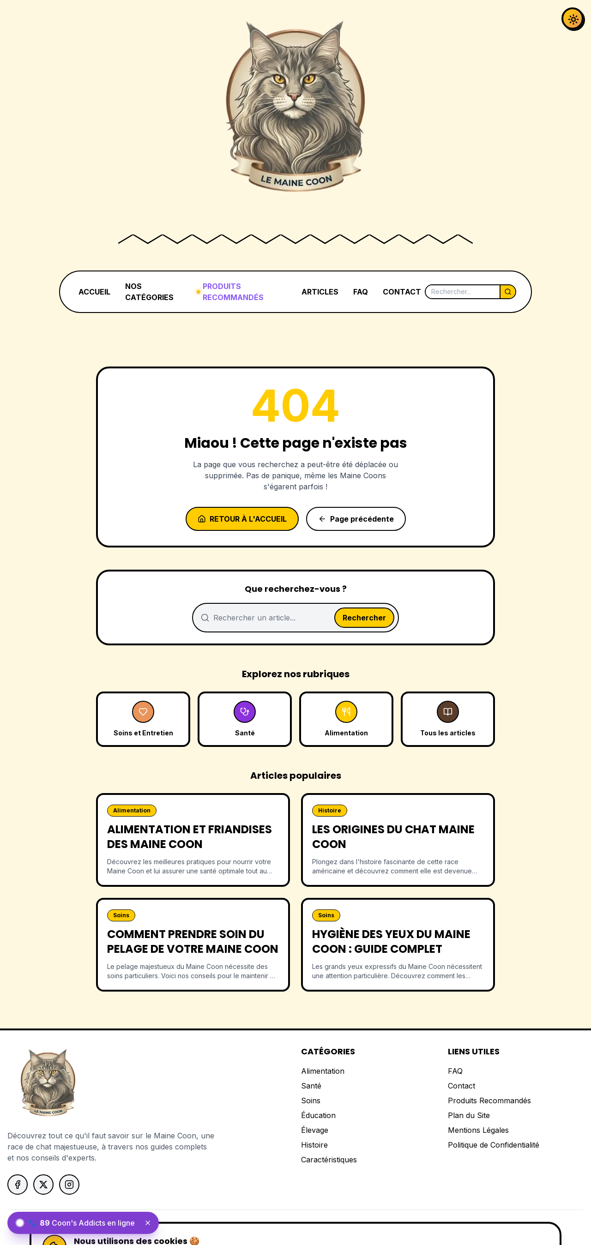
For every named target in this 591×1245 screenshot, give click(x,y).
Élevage (314, 1130)
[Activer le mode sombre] (572, 18)
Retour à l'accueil (242, 518)
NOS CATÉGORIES (149, 292)
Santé (311, 1085)
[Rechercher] (463, 291)
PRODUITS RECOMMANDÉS (230, 292)
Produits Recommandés (489, 1100)
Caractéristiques (329, 1159)
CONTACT (402, 291)
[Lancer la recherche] (507, 291)
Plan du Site (469, 1115)
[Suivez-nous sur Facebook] (17, 1184)
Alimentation (322, 1071)
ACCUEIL (94, 291)
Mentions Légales (478, 1130)
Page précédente (356, 518)
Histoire (314, 1144)
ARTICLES (320, 291)
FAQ (360, 291)
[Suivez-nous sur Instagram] (69, 1184)
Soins (310, 1100)
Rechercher (364, 617)
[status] (83, 1223)
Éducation (318, 1115)
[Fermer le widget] (148, 1222)
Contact (461, 1085)
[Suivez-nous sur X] (43, 1184)
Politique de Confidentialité (493, 1144)
